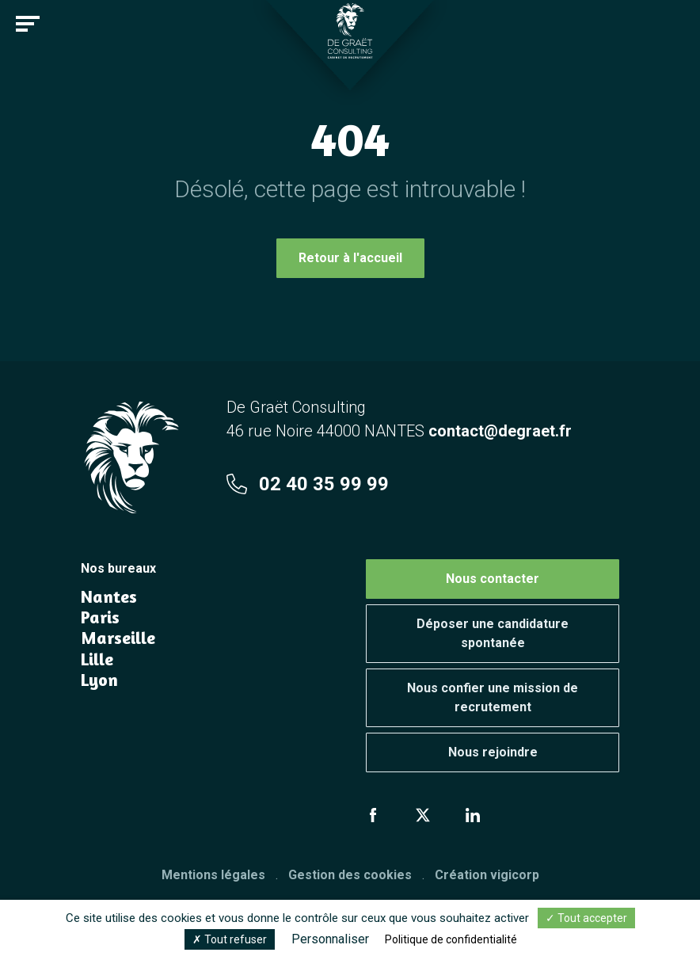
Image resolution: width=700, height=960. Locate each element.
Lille (97, 659)
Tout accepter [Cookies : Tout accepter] (586, 918)
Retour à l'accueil (350, 257)
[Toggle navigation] (28, 24)
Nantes (109, 596)
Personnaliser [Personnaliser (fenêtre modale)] (330, 939)
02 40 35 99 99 (307, 484)
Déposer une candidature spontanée (493, 633)
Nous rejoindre (493, 752)
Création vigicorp (487, 874)
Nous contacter (492, 578)
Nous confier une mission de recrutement (492, 697)
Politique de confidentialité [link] (451, 939)
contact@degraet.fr (500, 430)
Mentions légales (213, 874)
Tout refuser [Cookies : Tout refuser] (229, 939)
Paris (100, 617)
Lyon (99, 679)
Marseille (118, 637)
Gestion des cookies (350, 874)
